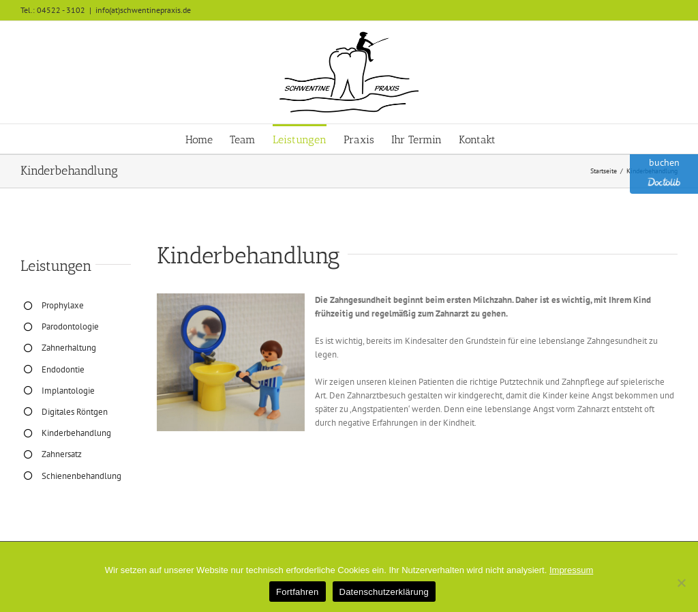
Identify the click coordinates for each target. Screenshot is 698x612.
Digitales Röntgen (75, 412)
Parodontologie (70, 326)
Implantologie (68, 390)
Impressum (571, 570)
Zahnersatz (62, 454)
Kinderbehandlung (76, 433)
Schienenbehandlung (81, 476)
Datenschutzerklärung (384, 592)
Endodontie (63, 369)
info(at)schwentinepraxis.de (143, 10)
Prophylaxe (63, 305)
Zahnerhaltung (69, 347)
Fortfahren (297, 592)
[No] (681, 582)
